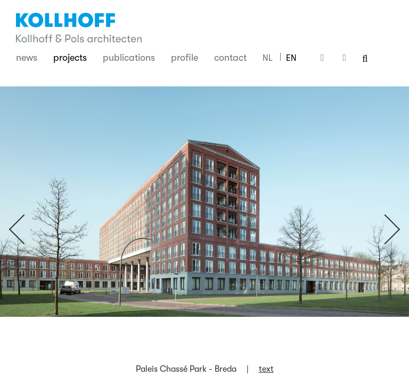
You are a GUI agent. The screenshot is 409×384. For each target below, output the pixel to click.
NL (268, 58)
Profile (184, 57)
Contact (230, 57)
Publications (129, 57)
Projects (70, 57)
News (26, 57)
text (266, 369)
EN (291, 58)
